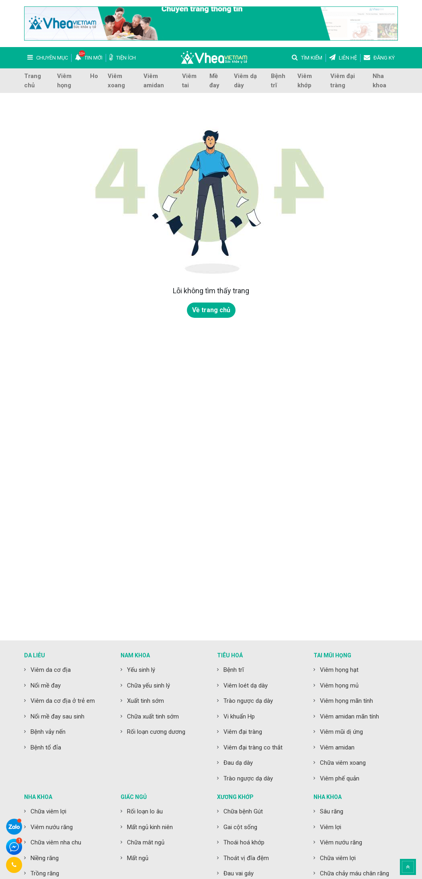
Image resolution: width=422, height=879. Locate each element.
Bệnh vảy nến (48, 731)
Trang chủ (32, 80)
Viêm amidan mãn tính (349, 716)
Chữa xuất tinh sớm (153, 716)
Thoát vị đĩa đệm (246, 858)
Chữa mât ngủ (145, 842)
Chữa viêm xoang (343, 762)
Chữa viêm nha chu (56, 842)
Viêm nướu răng (52, 827)
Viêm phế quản (339, 778)
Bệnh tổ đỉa (46, 747)
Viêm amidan (153, 80)
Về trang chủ (211, 310)
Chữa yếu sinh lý (148, 685)
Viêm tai (189, 80)
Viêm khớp (304, 80)
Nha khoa (379, 80)
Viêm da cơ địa (51, 669)
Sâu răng (331, 811)
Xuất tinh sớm (145, 700)
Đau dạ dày (238, 762)
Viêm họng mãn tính (346, 700)
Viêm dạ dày (245, 80)
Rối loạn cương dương (156, 731)
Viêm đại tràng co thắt (253, 747)
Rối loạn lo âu (145, 811)
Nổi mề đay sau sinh (57, 716)
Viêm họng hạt (339, 669)
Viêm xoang (116, 80)
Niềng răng (45, 858)
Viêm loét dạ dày (245, 685)
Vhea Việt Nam (214, 57)
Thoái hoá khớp (243, 842)
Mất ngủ (137, 858)
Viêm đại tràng (342, 80)
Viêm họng (64, 80)
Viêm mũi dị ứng (341, 731)
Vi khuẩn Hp (239, 716)
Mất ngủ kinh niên (150, 827)
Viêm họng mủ (339, 685)
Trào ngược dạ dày (248, 700)
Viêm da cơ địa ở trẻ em (63, 700)
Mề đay (214, 80)
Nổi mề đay (46, 685)
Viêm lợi (330, 827)
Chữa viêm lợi (48, 811)
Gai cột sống (240, 827)
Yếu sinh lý (141, 669)
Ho (94, 76)
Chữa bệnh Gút (243, 811)
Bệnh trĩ (278, 80)
